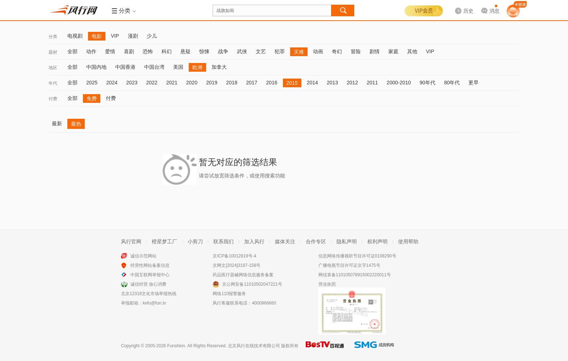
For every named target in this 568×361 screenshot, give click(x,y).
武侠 (242, 51)
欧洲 (197, 67)
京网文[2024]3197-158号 (236, 265)
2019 (211, 82)
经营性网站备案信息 (150, 265)
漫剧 (133, 36)
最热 (76, 124)
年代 (53, 83)
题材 (53, 52)
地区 (53, 67)
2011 (372, 82)
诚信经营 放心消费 (148, 284)
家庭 (393, 51)
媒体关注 (285, 241)
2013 (332, 82)
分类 (53, 36)
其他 (412, 51)
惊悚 (204, 51)
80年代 (452, 82)
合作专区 (316, 241)
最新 (57, 123)
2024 (111, 82)
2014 (312, 82)
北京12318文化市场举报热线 (148, 293)
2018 (231, 82)
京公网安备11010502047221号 (252, 284)
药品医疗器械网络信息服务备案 (243, 274)
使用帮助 (408, 241)
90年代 (427, 82)
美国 (178, 67)
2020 (191, 82)
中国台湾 (154, 67)
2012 (352, 82)
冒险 (356, 51)
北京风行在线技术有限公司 (254, 345)
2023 (131, 82)
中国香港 (125, 67)
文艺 (261, 51)
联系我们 (223, 241)
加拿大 (219, 67)
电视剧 (75, 36)
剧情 (374, 51)
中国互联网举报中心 (150, 274)
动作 (91, 51)
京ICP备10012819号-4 (234, 256)
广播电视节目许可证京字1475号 (349, 265)
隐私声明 (347, 241)
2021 (172, 82)
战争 (223, 51)
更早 (473, 82)
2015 (292, 83)
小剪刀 (195, 241)
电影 (97, 36)
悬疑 (185, 51)
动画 (318, 51)
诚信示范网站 (143, 256)
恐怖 (148, 51)
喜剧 (129, 51)
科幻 (167, 51)
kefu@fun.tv (154, 303)
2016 (271, 82)
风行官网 (131, 241)
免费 (92, 98)
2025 (91, 82)
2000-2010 (399, 82)
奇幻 (337, 51)
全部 (72, 51)
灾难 (299, 52)
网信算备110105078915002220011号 (354, 274)
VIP (115, 36)
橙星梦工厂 (164, 241)
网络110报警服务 (229, 293)
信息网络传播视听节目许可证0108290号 (357, 256)
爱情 (110, 51)
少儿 (152, 36)
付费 (53, 98)
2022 (151, 82)
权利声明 (377, 241)
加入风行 (254, 241)
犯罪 (280, 51)
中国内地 (96, 67)
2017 (251, 82)
